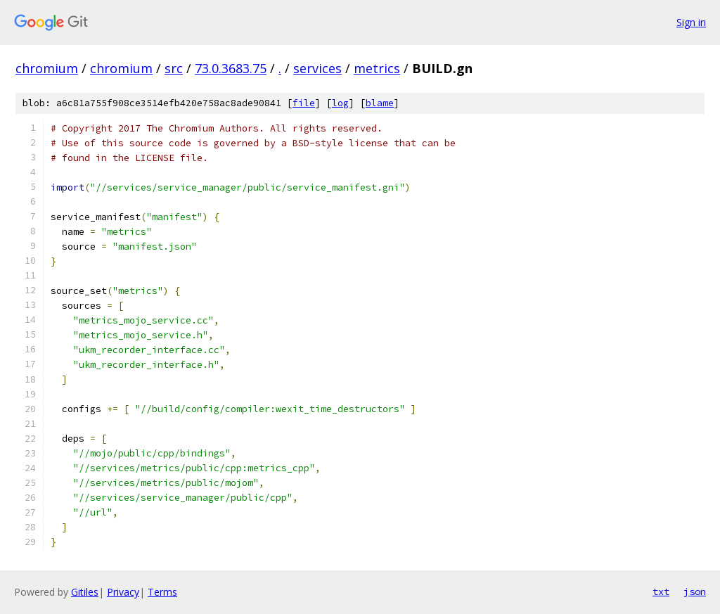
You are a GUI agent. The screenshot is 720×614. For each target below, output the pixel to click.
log (340, 103)
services (317, 68)
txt (660, 591)
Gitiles (84, 592)
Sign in (691, 22)
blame (380, 103)
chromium (46, 68)
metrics (377, 68)
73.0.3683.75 (230, 68)
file (303, 103)
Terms (162, 592)
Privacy (123, 592)
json (694, 591)
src (174, 68)
